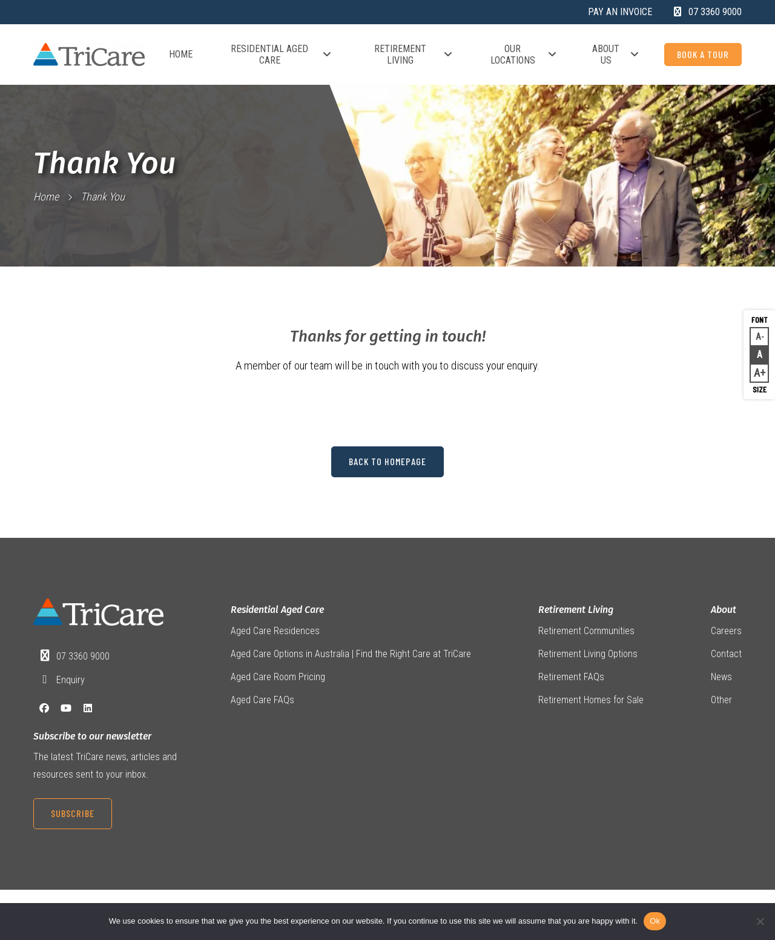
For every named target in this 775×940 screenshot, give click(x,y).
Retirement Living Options (588, 654)
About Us (616, 54)
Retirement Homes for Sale (591, 701)
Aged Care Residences (275, 631)
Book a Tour (703, 54)
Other (721, 701)
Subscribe (72, 813)
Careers (726, 631)
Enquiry (70, 680)
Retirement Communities (586, 631)
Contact (726, 654)
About (723, 610)
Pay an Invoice (620, 12)
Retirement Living (413, 54)
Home (181, 54)
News (721, 677)
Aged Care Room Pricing (278, 677)
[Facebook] (44, 709)
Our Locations (524, 54)
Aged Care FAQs (262, 701)
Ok (655, 920)
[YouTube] (66, 709)
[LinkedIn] (88, 709)
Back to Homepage (387, 462)
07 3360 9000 (83, 657)
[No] (760, 921)
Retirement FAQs (571, 677)
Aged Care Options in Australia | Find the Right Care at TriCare (351, 654)
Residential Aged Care (281, 54)
